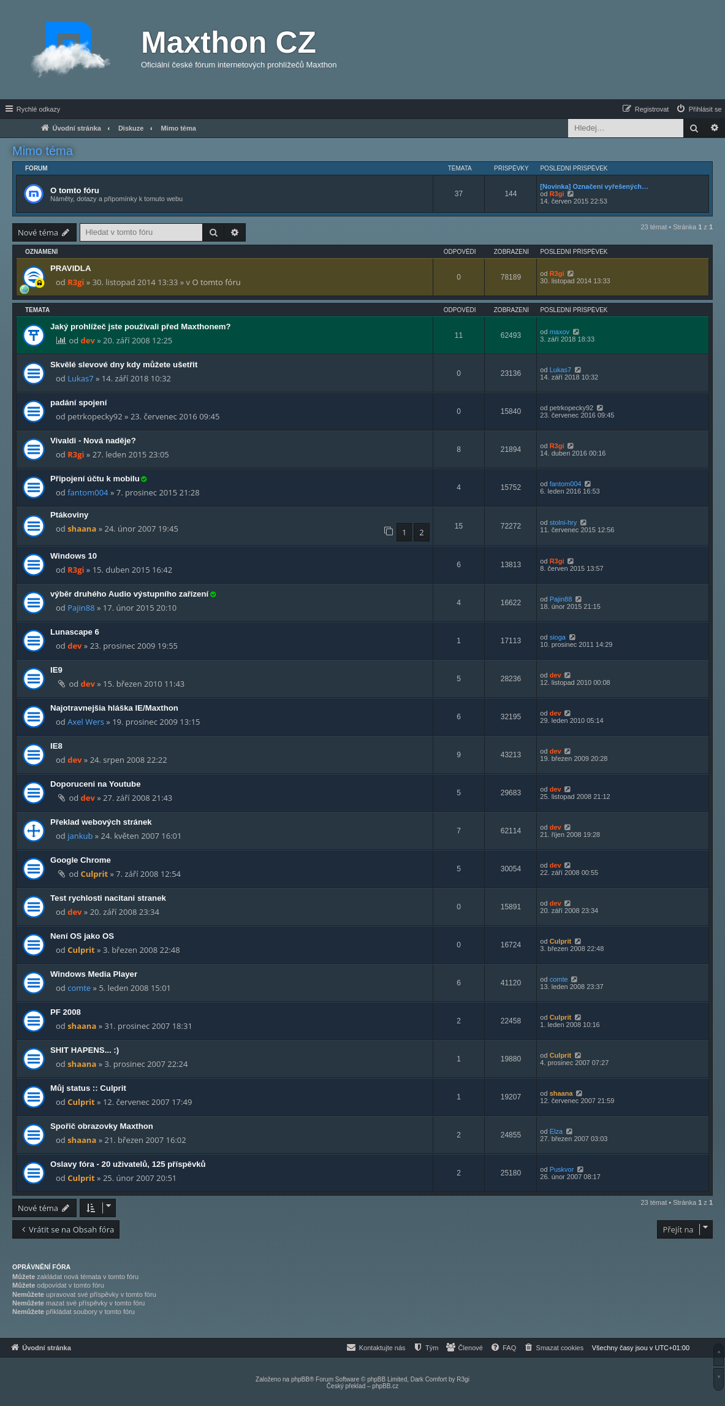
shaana (81, 528)
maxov (559, 331)
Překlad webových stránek (101, 822)
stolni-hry (563, 522)
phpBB (300, 1379)
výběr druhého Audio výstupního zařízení (129, 593)
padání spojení (78, 402)
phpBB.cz (385, 1386)
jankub (80, 835)
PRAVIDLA (70, 268)
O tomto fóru (74, 190)
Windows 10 (73, 555)
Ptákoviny (69, 514)
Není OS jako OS (82, 936)
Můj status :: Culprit (88, 1088)
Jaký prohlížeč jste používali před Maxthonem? (140, 326)
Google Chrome (80, 860)
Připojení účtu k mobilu (95, 478)
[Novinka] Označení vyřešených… (594, 186)
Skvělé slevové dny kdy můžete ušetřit (123, 364)
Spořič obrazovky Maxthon (101, 1126)
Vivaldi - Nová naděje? (93, 440)
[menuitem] (698, 109)
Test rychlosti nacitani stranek (108, 898)
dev (88, 340)
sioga (558, 637)
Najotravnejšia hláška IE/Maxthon (114, 708)
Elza (556, 1131)
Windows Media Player (93, 974)
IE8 (56, 746)
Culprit (94, 873)
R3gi (557, 193)
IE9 (56, 669)
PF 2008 (65, 1012)
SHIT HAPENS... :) (84, 1050)
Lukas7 (80, 378)
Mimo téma (42, 151)
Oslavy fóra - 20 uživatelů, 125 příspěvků (128, 1164)
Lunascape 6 (74, 631)
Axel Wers (85, 721)
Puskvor (562, 1169)
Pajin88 (80, 607)
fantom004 (87, 492)
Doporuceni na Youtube (95, 784)
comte (79, 987)
